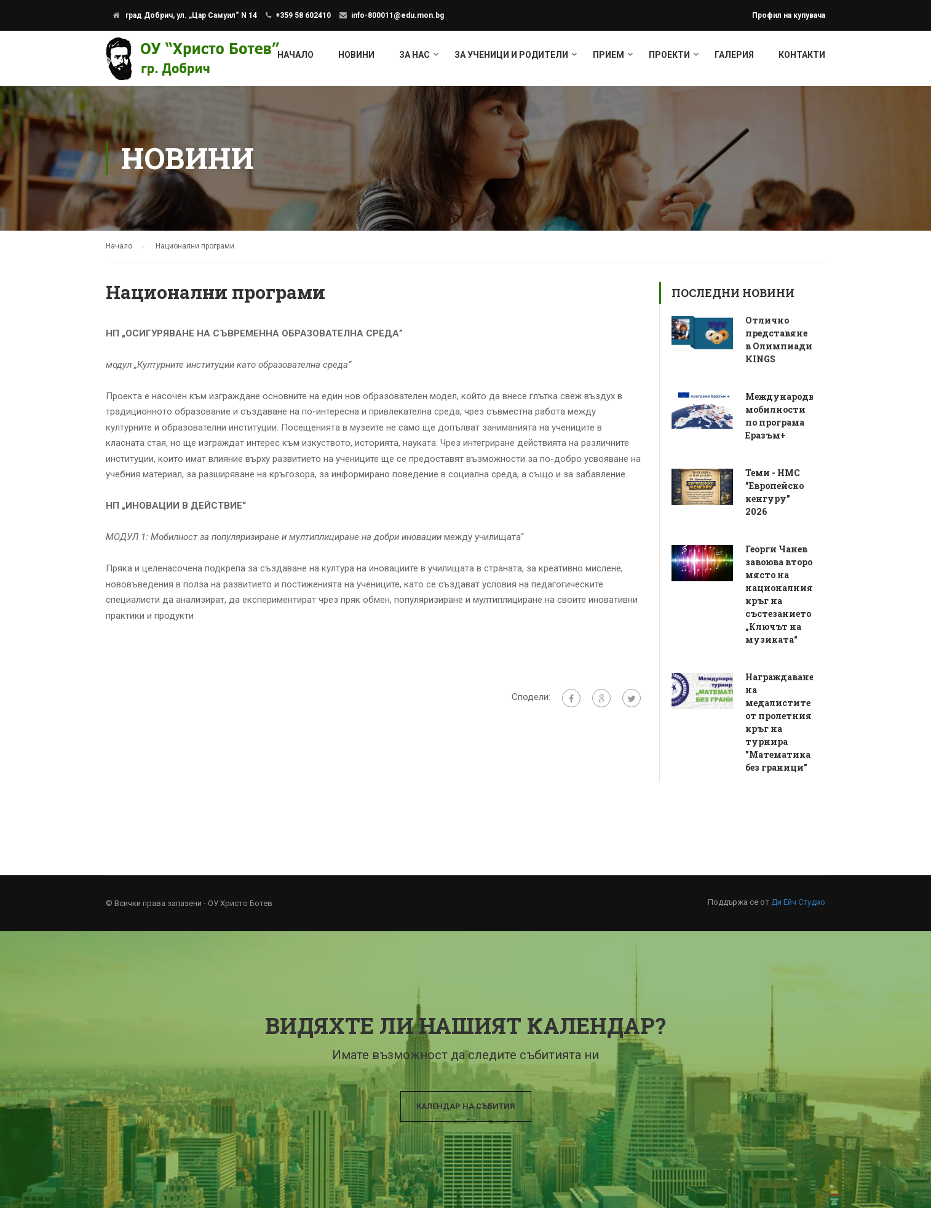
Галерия (734, 55)
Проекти (669, 55)
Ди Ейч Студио (798, 902)
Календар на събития (465, 1106)
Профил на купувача (788, 15)
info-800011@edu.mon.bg (397, 15)
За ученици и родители (511, 55)
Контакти (801, 55)
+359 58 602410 (303, 15)
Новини (356, 55)
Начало (295, 55)
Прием (608, 55)
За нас (414, 55)
